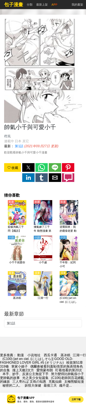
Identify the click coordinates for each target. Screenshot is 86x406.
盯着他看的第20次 (68, 370)
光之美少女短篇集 (35, 378)
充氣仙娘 (55, 381)
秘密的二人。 (12, 385)
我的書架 (77, 4)
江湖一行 (79, 355)
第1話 (19, 146)
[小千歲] (43, 252)
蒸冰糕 (65, 355)
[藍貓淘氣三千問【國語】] (17, 216)
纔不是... (65, 385)
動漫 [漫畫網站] (20, 355)
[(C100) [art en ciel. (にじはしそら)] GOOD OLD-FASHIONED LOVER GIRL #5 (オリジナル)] (69, 287)
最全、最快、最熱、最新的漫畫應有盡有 (35, 401)
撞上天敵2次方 (23, 370)
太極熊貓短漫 (74, 381)
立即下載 (76, 399)
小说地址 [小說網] (34, 355)
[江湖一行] (43, 287)
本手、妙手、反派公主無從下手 (25, 374)
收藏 (12, 168)
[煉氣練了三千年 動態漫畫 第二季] (43, 216)
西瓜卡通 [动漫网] (50, 355)
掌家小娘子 (19, 366)
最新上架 (42, 4)
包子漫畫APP (25, 397)
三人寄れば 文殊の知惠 (29, 381)
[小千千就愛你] (17, 252)
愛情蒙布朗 (44, 370)
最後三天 (50, 385)
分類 (30, 4)
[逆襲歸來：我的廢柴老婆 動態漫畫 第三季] (69, 216)
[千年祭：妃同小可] (69, 252)
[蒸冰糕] (17, 287)
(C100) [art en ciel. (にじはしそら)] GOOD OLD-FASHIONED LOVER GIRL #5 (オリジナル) (36, 360)
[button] (28, 167)
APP (54, 4)
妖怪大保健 (33, 385)
